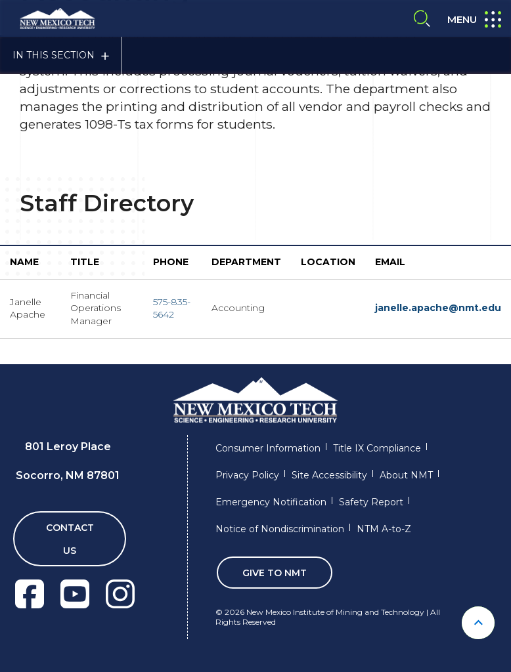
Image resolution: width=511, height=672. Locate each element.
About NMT (406, 475)
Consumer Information (268, 448)
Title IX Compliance (377, 448)
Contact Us (70, 539)
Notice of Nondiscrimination (279, 529)
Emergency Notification (270, 502)
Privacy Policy (247, 475)
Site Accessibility (329, 475)
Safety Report (371, 502)
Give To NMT (274, 573)
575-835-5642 (171, 308)
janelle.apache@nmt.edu (438, 308)
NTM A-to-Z (384, 529)
